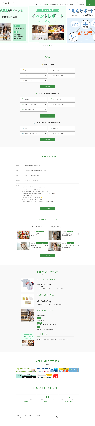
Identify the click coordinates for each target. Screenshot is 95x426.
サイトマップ (25, 422)
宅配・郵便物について (59, 75)
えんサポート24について (31, 105)
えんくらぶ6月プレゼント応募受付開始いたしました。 (35, 178)
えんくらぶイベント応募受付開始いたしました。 (34, 168)
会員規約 (18, 422)
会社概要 (18, 420)
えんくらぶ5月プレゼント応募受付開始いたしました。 (35, 183)
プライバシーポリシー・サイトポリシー (31, 420)
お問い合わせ (81, 4)
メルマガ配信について (31, 110)
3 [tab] (47, 45)
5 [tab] (51, 45)
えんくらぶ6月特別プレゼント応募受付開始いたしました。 (36, 173)
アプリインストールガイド (78, 2)
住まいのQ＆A (53, 4)
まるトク (72, 4)
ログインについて (58, 100)
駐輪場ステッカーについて (32, 135)
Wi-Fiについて (57, 70)
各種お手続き (43, 4)
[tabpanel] (47, 24)
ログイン (90, 4)
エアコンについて (29, 80)
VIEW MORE (47, 87)
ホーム (36, 4)
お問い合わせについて (59, 135)
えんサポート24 (64, 4)
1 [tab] (43, 45)
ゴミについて (28, 75)
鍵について (28, 70)
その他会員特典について (59, 105)
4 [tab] (49, 45)
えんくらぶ (28, 100)
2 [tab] (45, 45)
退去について (28, 130)
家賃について (56, 130)
